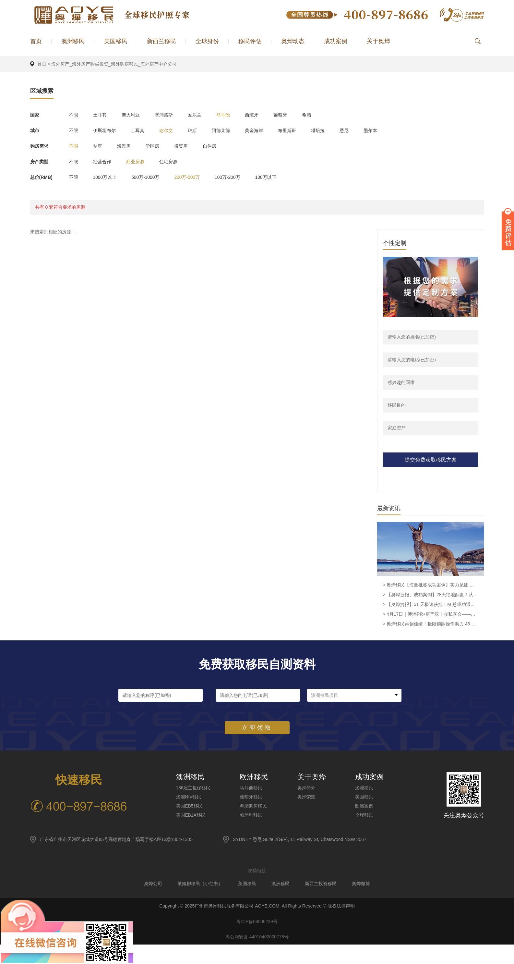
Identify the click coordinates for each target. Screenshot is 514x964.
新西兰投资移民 (322, 884)
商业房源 (138, 161)
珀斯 (197, 130)
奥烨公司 (151, 884)
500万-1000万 (148, 176)
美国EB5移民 (189, 806)
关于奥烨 (378, 41)
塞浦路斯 (168, 114)
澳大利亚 (133, 114)
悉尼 (355, 130)
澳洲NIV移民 (189, 797)
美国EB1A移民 (191, 815)
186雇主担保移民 (193, 788)
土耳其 (101, 114)
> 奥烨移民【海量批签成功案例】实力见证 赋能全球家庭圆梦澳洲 (431, 585)
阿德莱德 (227, 130)
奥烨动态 (293, 41)
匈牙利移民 (251, 815)
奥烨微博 (363, 884)
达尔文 (170, 130)
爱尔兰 (200, 114)
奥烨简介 (307, 788)
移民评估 (250, 41)
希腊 (316, 114)
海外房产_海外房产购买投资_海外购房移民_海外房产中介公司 (114, 64)
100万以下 (273, 176)
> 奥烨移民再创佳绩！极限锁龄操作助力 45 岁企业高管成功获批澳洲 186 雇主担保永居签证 (431, 624)
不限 (73, 114)
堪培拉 (328, 130)
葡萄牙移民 (251, 797)
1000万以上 (106, 176)
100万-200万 (233, 176)
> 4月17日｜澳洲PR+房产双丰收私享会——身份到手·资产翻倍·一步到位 (431, 615)
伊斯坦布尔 (105, 130)
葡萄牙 (289, 114)
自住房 (216, 145)
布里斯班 (296, 130)
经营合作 (103, 161)
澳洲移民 (73, 41)
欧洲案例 (364, 806)
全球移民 (364, 815)
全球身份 (207, 41)
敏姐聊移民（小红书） (198, 884)
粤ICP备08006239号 (257, 922)
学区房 (156, 145)
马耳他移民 (251, 788)
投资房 (186, 145)
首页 (36, 41)
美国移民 (115, 41)
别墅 (98, 145)
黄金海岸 (262, 130)
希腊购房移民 (253, 806)
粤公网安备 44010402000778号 (257, 939)
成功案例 (335, 41)
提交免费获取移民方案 (431, 460)
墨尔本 (383, 130)
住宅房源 (172, 161)
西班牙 (259, 114)
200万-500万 (191, 176)
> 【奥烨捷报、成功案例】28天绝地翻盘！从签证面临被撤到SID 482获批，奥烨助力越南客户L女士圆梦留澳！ (431, 595)
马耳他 (229, 114)
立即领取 (257, 728)
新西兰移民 (161, 41)
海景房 (126, 145)
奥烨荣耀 (307, 797)
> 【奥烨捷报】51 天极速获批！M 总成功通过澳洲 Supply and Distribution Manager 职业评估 (431, 605)
